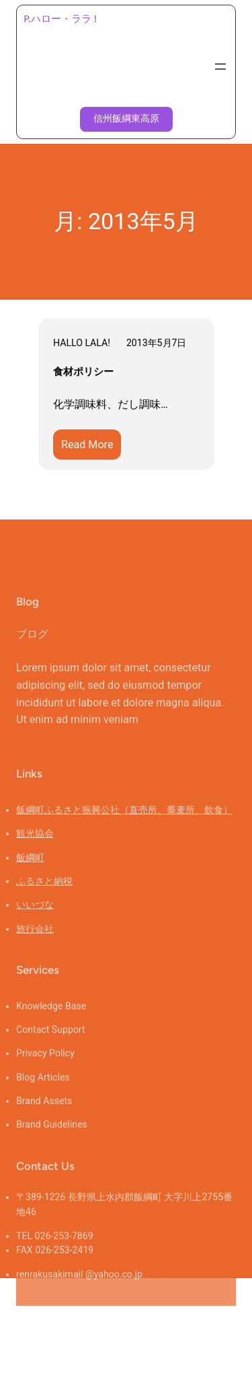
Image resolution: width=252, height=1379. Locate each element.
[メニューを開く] (220, 66)
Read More (91, 447)
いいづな (35, 926)
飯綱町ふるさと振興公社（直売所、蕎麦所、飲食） (124, 831)
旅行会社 (35, 950)
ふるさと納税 (44, 902)
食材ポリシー (84, 372)
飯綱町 (30, 879)
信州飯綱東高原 (126, 118)
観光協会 (35, 854)
